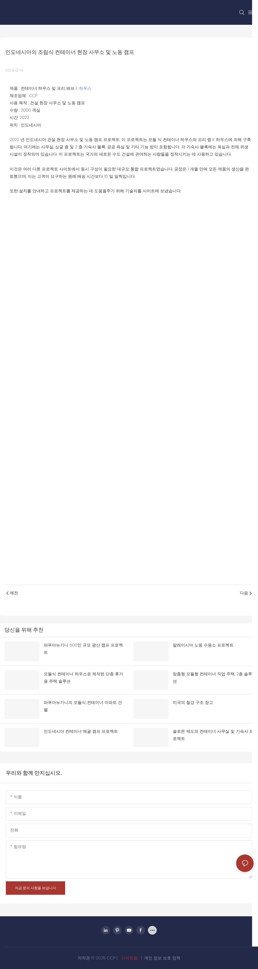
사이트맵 (129, 958)
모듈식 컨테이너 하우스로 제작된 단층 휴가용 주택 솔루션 (83, 677)
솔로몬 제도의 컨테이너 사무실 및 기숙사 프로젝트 (213, 734)
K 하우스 (83, 88)
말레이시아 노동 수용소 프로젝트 (203, 645)
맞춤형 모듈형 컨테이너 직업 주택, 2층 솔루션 (212, 677)
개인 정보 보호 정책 (162, 958)
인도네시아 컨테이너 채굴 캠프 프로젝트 (81, 731)
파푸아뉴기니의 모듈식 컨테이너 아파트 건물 (83, 706)
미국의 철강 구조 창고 (193, 702)
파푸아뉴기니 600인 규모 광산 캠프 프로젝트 (83, 648)
